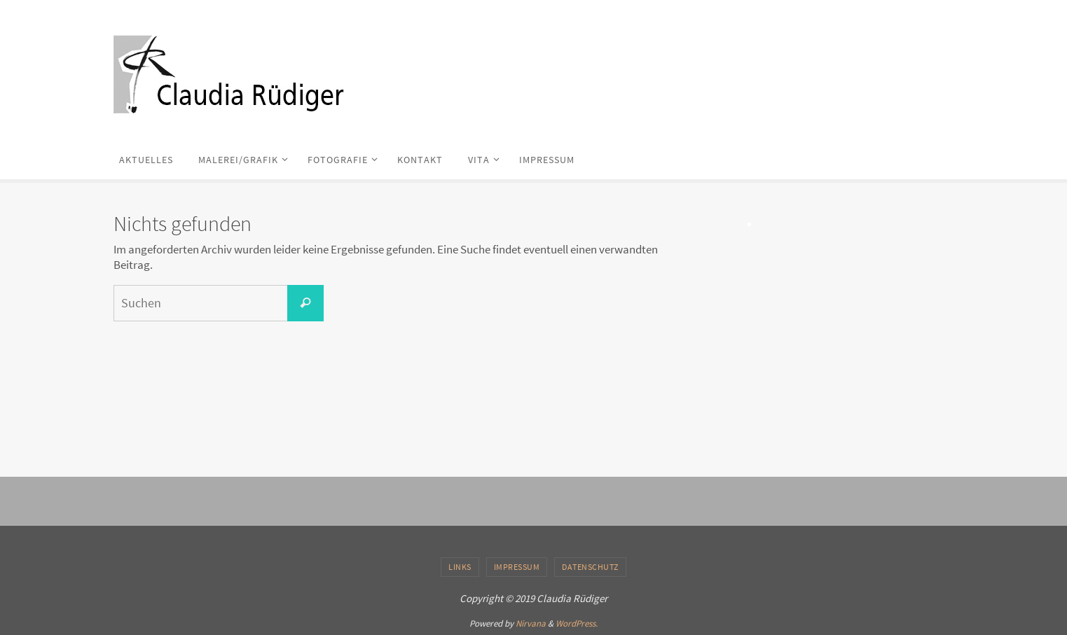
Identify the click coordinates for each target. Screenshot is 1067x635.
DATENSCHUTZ (590, 566)
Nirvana (531, 623)
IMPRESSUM (517, 566)
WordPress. (577, 623)
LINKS (459, 566)
